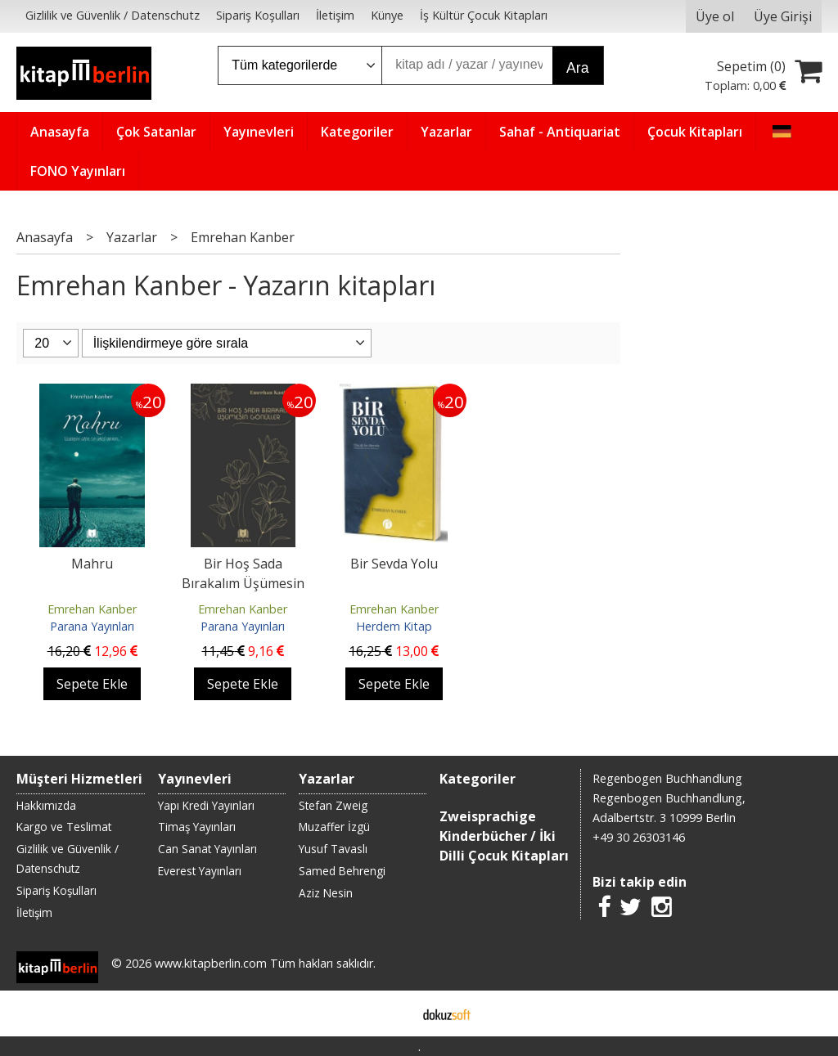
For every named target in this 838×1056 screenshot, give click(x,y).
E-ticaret (393, 1013)
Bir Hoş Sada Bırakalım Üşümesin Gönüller (243, 583)
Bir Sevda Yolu (394, 564)
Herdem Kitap (394, 626)
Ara (577, 68)
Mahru (92, 564)
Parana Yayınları (92, 626)
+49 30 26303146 (638, 837)
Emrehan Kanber (92, 609)
